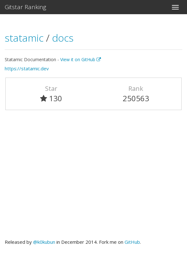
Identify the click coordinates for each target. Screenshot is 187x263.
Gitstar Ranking (25, 7)
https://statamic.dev (27, 68)
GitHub (132, 242)
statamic (25, 37)
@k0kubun (44, 242)
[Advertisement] (93, 177)
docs (62, 37)
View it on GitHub (80, 59)
